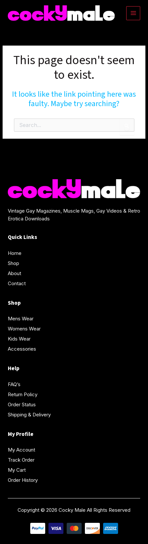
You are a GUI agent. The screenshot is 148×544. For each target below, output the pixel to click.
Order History (23, 480)
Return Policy (22, 394)
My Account (21, 450)
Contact (17, 283)
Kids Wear (19, 339)
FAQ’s (14, 384)
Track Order (21, 460)
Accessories (22, 349)
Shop (13, 263)
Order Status (22, 404)
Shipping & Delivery (29, 414)
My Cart (17, 470)
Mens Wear (21, 318)
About (14, 273)
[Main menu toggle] (133, 13)
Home (14, 253)
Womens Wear (24, 329)
